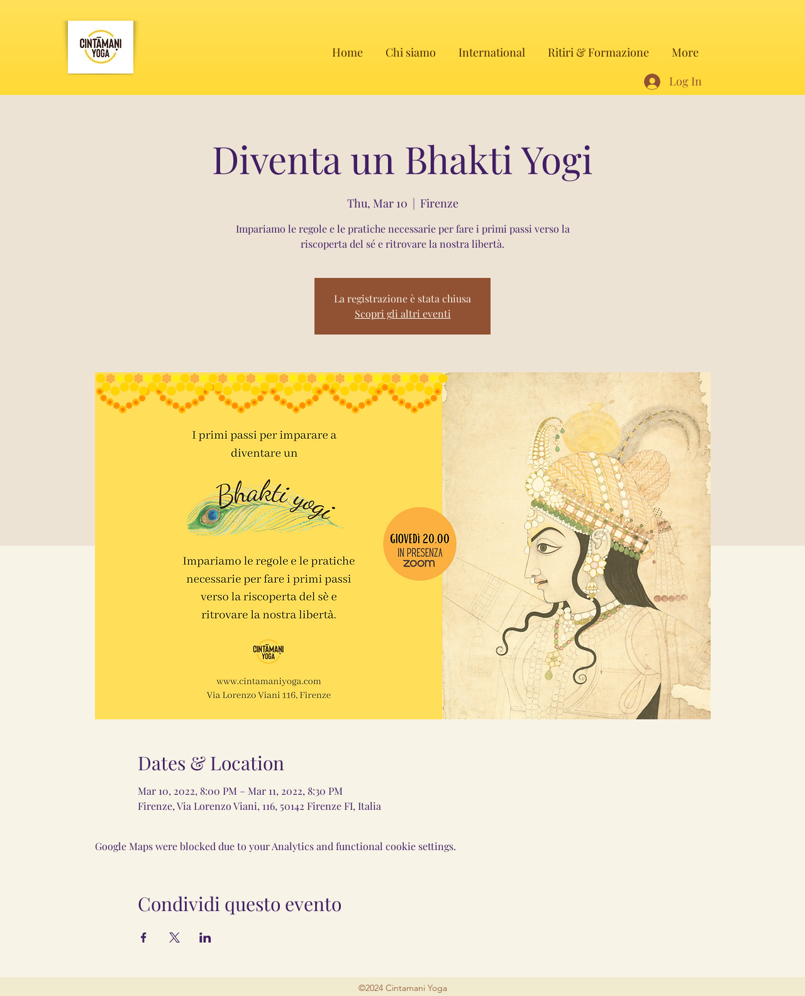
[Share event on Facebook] (144, 937)
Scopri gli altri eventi (403, 313)
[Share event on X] (174, 937)
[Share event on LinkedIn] (205, 937)
